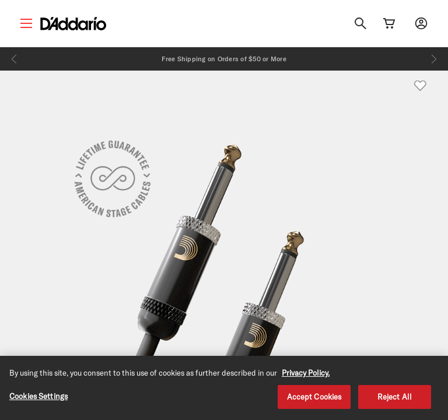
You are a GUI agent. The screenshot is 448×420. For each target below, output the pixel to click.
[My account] (421, 23)
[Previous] (14, 59)
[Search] (361, 23)
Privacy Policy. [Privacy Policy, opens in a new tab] (306, 375)
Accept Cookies (314, 399)
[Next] (434, 59)
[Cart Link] (389, 23)
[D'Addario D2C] (73, 23)
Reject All (394, 399)
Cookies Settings (38, 399)
